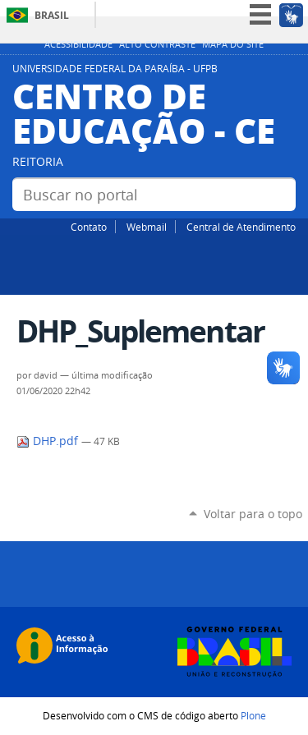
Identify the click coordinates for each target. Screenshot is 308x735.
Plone (253, 715)
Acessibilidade (78, 44)
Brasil (51, 15)
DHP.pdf (48, 441)
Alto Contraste (157, 44)
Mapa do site (233, 44)
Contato (89, 226)
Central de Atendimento (241, 226)
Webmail (146, 226)
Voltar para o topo (253, 513)
